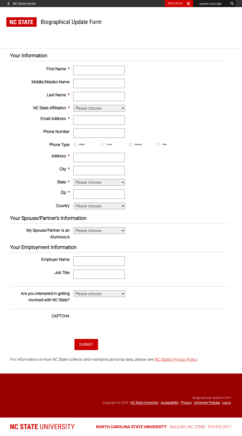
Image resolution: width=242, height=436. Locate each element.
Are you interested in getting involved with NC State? (45, 296)
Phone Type (59, 144)
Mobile (82, 144)
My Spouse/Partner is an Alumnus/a (47, 233)
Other (164, 144)
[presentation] (109, 322)
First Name (57, 69)
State (63, 182)
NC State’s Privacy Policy (176, 359)
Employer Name (55, 259)
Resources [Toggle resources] (175, 3)
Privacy (186, 403)
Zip (64, 192)
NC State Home (24, 3)
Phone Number (56, 131)
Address (60, 156)
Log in (226, 403)
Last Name (58, 95)
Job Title (61, 272)
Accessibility (170, 403)
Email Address (54, 118)
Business (138, 144)
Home (109, 144)
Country (62, 205)
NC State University (144, 403)
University (42, 427)
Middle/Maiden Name (50, 82)
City (64, 169)
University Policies (207, 403)
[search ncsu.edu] (211, 3)
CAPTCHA (60, 316)
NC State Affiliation (51, 108)
